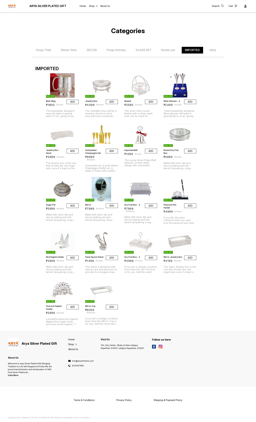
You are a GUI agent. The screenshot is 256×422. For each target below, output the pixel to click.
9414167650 (78, 366)
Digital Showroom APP (42, 418)
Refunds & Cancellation (64, 418)
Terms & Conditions (82, 418)
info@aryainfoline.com (83, 361)
